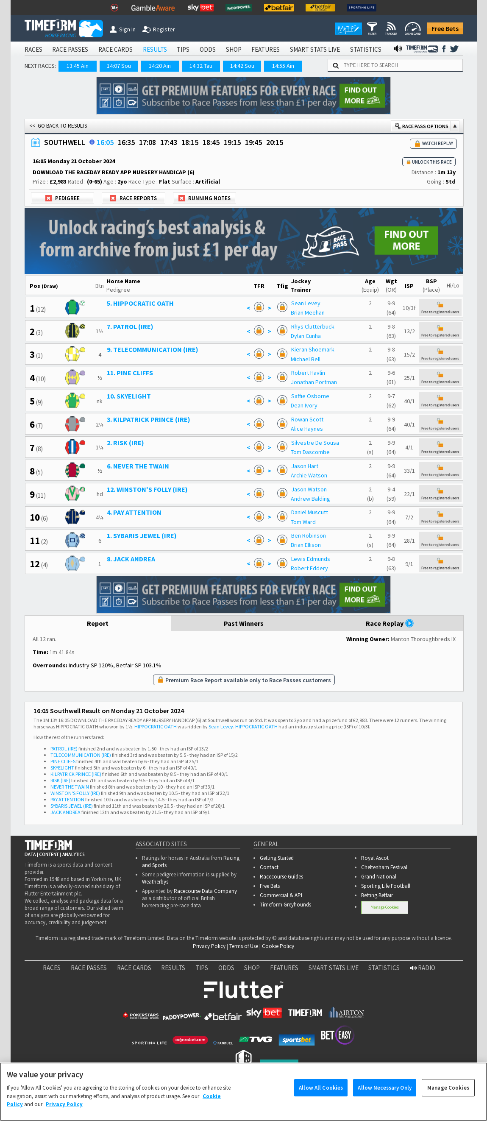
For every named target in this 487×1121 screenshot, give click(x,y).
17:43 (168, 142)
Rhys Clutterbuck (312, 326)
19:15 (232, 142)
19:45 (253, 142)
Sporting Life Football (385, 886)
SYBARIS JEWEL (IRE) (71, 806)
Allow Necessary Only (385, 1097)
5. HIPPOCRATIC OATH (140, 303)
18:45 (211, 142)
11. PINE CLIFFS (130, 372)
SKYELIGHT (62, 767)
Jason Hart (304, 466)
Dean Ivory (304, 405)
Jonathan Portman (314, 382)
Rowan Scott (307, 419)
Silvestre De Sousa (315, 442)
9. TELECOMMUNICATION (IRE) (152, 349)
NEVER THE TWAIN (69, 787)
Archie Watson (309, 475)
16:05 (105, 142)
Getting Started (277, 858)
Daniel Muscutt (309, 512)
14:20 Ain (160, 66)
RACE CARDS (115, 49)
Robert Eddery (309, 568)
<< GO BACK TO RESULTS (58, 125)
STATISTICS (365, 49)
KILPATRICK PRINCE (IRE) (75, 774)
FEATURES (265, 49)
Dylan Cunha (306, 336)
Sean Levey (305, 303)
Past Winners (244, 623)
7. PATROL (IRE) (130, 326)
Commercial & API (281, 895)
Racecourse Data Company (205, 891)
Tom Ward (303, 522)
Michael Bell (305, 359)
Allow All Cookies (321, 1097)
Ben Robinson (308, 535)
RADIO (422, 968)
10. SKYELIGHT (129, 396)
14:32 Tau (200, 66)
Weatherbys (155, 881)
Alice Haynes (307, 428)
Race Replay (390, 623)
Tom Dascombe (310, 452)
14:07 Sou (119, 66)
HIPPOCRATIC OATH (155, 726)
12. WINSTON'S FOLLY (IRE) (147, 489)
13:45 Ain (78, 66)
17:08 (147, 142)
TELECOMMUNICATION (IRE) (80, 755)
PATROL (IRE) (64, 748)
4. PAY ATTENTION (134, 512)
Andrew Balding (310, 498)
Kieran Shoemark (312, 349)
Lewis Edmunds (310, 559)
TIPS (183, 49)
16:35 (126, 142)
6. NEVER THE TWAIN (138, 466)
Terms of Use (243, 946)
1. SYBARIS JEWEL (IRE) (142, 535)
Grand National (378, 876)
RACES (33, 49)
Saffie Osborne (310, 396)
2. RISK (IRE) (125, 442)
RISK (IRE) (60, 780)
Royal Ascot (375, 858)
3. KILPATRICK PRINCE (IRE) (148, 419)
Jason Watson (309, 489)
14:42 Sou (242, 66)
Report (98, 623)
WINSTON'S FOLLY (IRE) (75, 793)
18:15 (189, 142)
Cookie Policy (278, 946)
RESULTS (155, 49)
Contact (269, 867)
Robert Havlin (308, 372)
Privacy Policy (209, 946)
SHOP (234, 49)
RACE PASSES (70, 49)
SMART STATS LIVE (315, 49)
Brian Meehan (308, 312)
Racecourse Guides (281, 876)
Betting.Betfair (377, 895)
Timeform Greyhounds (285, 904)
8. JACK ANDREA (131, 559)
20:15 (274, 142)
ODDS (208, 49)
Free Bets (445, 28)
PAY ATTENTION (67, 799)
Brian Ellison (306, 545)
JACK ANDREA (65, 812)
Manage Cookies (384, 907)
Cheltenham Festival (384, 867)
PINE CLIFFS (62, 761)
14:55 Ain (283, 66)
